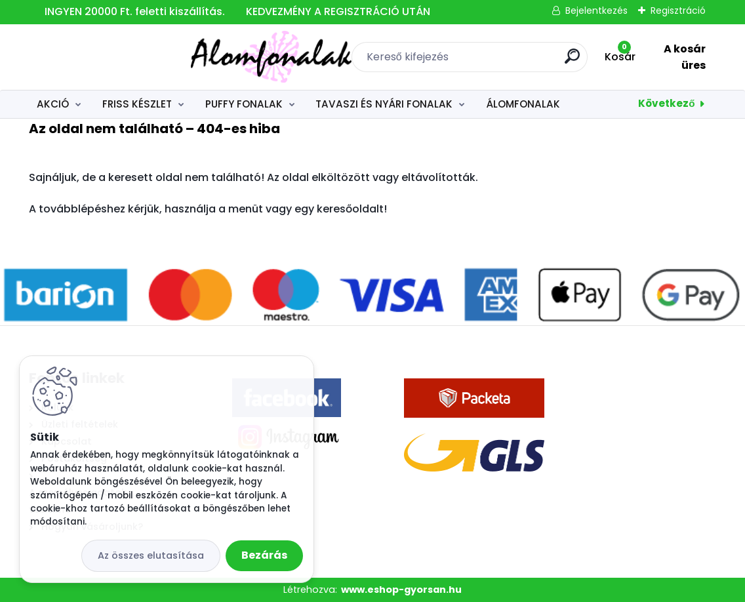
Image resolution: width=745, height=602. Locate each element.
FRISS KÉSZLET (137, 104)
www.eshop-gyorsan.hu (401, 589)
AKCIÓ (53, 104)
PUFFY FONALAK (244, 104)
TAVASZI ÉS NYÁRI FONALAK (384, 104)
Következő (666, 103)
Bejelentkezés (596, 10)
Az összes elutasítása (151, 555)
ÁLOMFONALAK (523, 104)
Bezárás (264, 555)
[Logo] (109, 57)
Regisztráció (678, 10)
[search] (489, 61)
